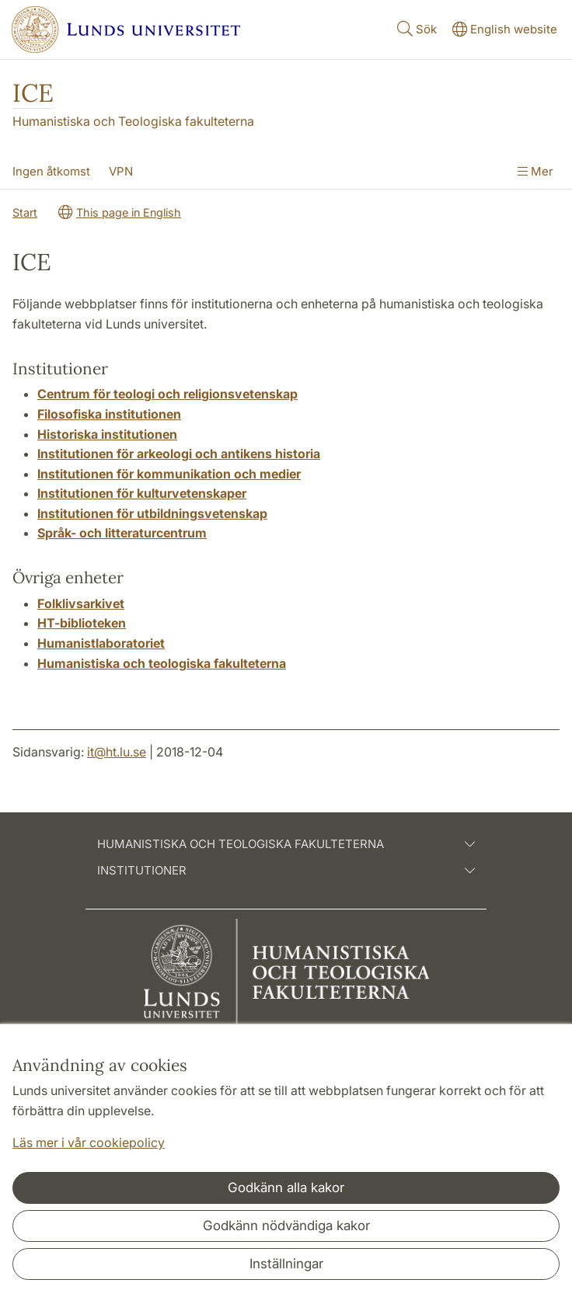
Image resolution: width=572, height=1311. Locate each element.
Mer (535, 171)
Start (24, 212)
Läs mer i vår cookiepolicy (88, 1142)
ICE (33, 93)
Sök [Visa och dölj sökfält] (415, 28)
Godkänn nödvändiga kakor (286, 1225)
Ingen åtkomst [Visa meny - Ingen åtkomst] (51, 171)
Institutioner (286, 871)
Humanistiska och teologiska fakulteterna (286, 844)
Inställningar (286, 1263)
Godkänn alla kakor (286, 1187)
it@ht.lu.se (116, 752)
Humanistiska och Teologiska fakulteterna (133, 121)
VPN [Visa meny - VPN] (121, 171)
